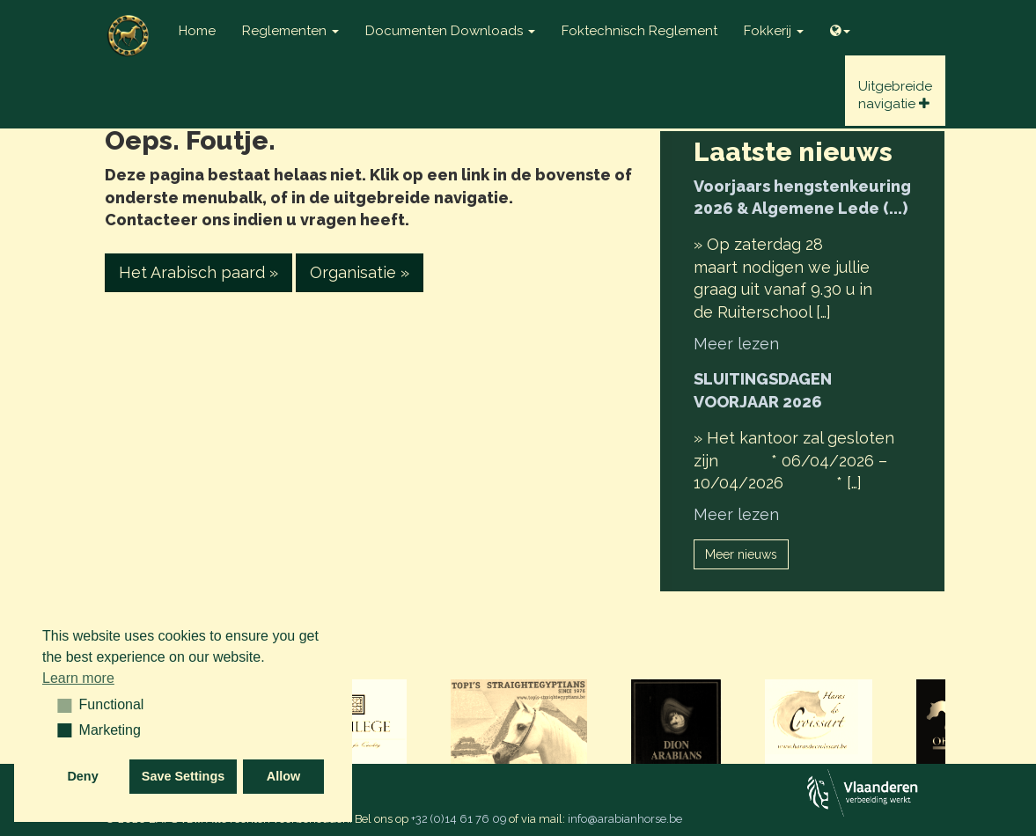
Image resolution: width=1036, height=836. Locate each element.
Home (197, 31)
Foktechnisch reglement (639, 31)
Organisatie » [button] (359, 272)
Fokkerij (774, 31)
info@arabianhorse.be (625, 818)
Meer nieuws (741, 554)
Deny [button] (82, 776)
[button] (58, 705)
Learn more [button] (78, 678)
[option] (519, 723)
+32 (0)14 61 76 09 (458, 818)
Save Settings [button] (183, 776)
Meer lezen (736, 343)
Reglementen (290, 31)
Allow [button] (283, 776)
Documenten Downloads (450, 31)
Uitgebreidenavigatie (895, 95)
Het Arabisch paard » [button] (198, 272)
